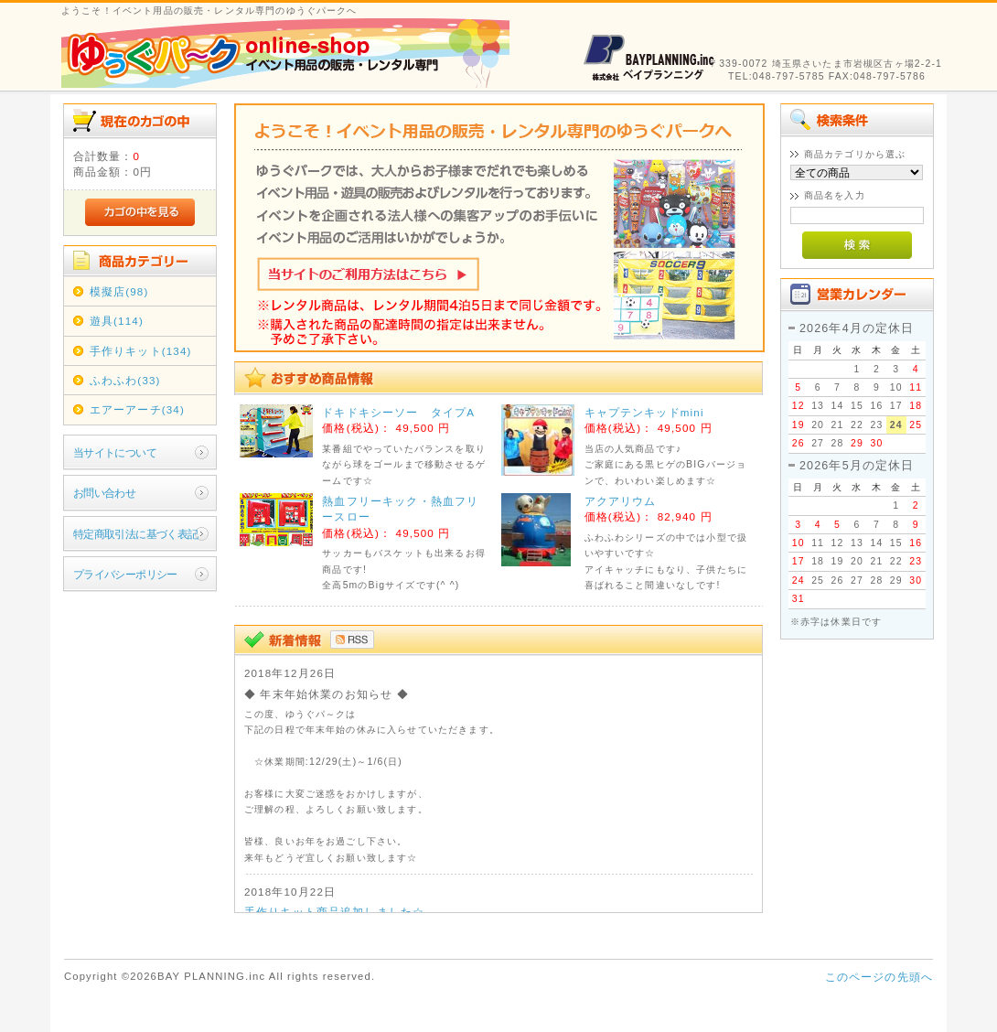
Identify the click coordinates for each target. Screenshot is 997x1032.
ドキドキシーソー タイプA (398, 412)
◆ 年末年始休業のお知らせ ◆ (326, 694)
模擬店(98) (119, 291)
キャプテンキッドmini (644, 412)
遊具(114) (117, 321)
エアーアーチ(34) (137, 409)
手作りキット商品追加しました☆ (334, 912)
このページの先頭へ (879, 977)
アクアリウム (620, 501)
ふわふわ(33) (125, 380)
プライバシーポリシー (125, 574)
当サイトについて (114, 452)
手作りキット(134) (141, 351)
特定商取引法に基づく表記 (135, 534)
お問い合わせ (104, 493)
